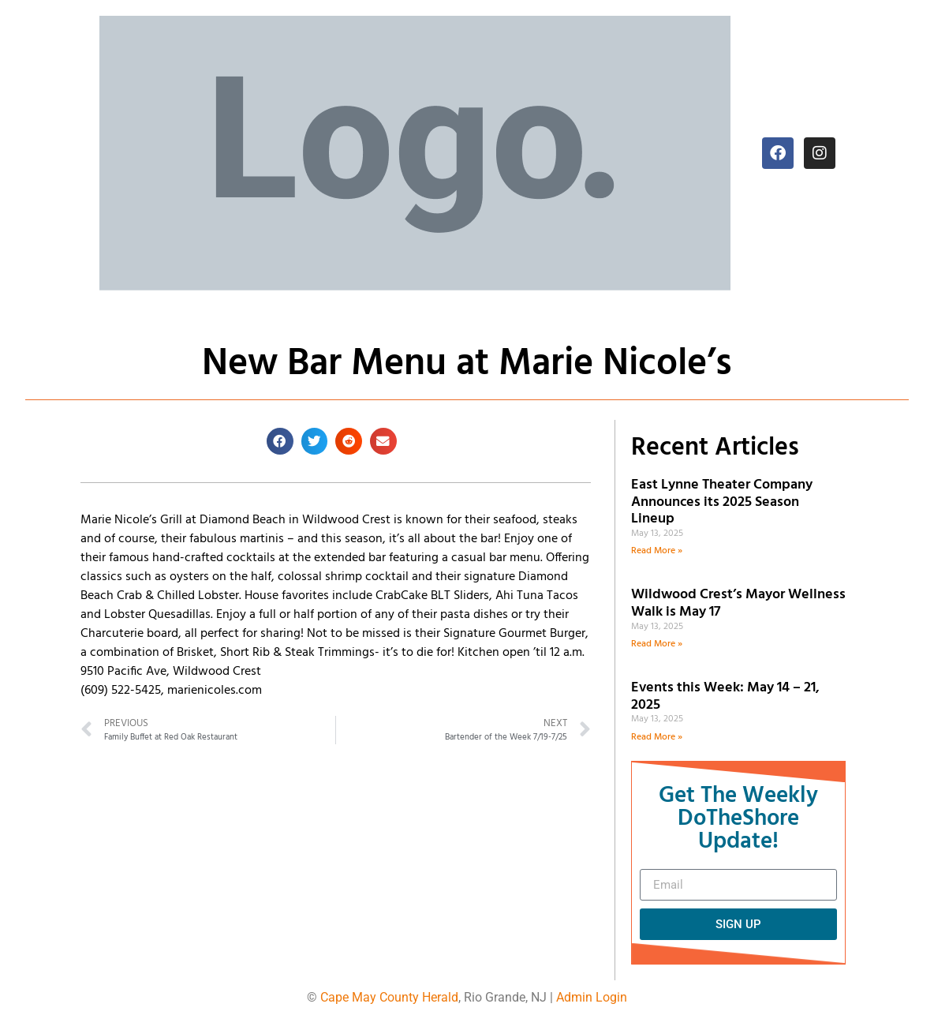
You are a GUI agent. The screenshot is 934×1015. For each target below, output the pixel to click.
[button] (280, 441)
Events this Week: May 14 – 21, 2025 (725, 696)
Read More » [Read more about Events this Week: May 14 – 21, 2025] (656, 737)
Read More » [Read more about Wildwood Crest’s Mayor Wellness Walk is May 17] (656, 644)
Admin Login (591, 997)
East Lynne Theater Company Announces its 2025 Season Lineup (722, 502)
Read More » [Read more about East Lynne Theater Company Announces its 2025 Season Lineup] (656, 551)
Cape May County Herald (389, 997)
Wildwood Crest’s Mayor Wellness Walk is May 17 (738, 603)
